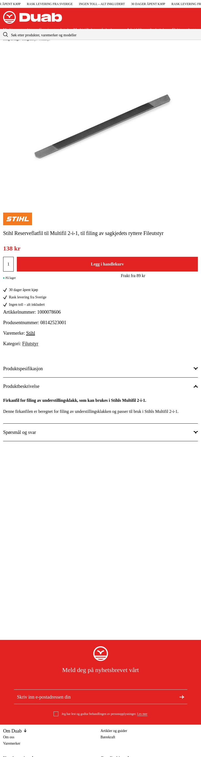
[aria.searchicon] (5, 34)
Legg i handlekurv (107, 264)
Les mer (142, 714)
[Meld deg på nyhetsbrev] (181, 696)
